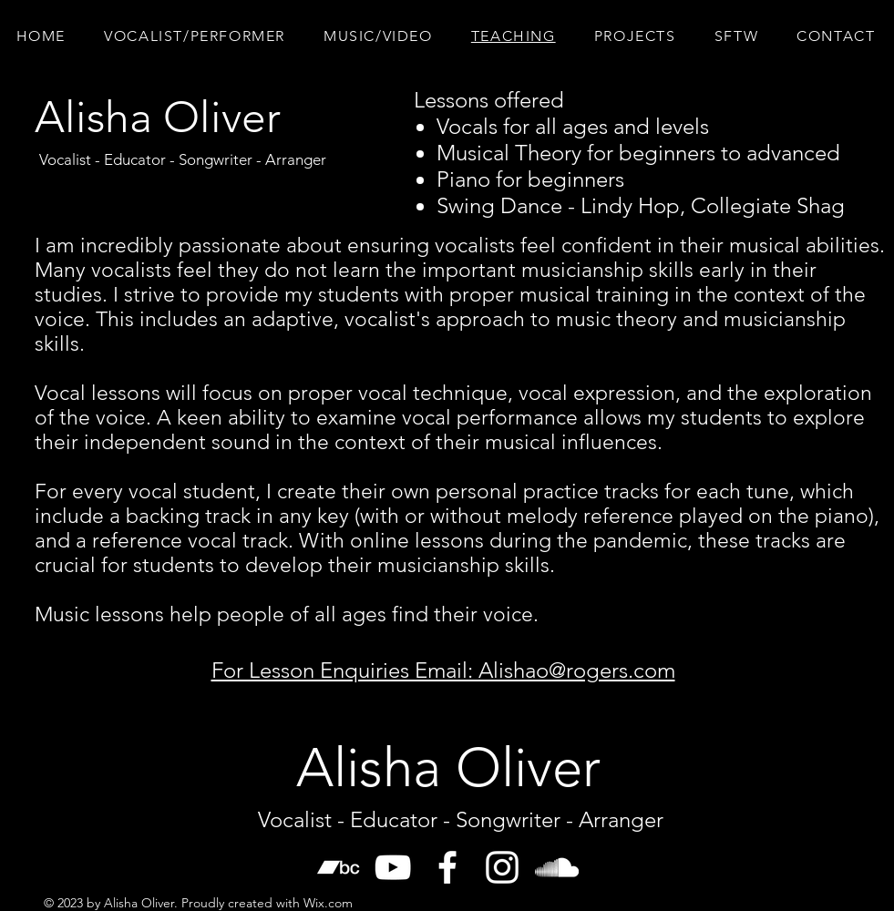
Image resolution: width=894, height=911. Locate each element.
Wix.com (328, 903)
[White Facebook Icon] (447, 867)
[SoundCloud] (557, 867)
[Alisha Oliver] (158, 117)
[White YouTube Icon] (393, 867)
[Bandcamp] (338, 867)
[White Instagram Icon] (502, 867)
